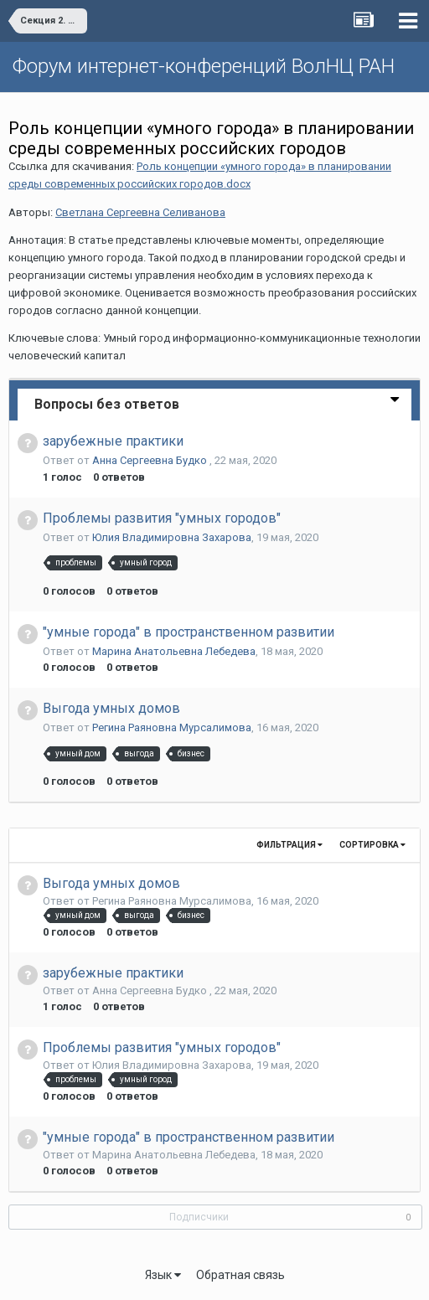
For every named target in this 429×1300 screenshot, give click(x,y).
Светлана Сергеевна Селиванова (140, 212)
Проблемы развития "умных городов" (162, 518)
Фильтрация (289, 844)
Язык (163, 1275)
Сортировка (372, 844)
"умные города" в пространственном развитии (188, 632)
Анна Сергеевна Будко (150, 460)
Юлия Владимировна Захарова (171, 537)
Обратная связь (240, 1275)
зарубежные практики (113, 441)
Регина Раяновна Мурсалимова (171, 727)
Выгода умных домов (111, 708)
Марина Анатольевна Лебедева (174, 651)
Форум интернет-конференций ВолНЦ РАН (204, 66)
